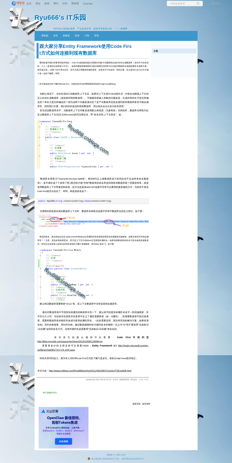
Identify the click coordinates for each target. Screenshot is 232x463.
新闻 (46, 3)
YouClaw (88, 3)
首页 (55, 35)
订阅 (86, 35)
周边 (37, 3)
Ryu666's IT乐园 (60, 17)
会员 (28, 3)
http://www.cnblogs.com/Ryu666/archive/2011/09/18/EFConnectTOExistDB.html (90, 370)
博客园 (44, 35)
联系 (77, 35)
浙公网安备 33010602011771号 (103, 459)
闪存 (64, 3)
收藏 (141, 379)
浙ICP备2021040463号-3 (133, 459)
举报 (146, 379)
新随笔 (66, 35)
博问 (55, 3)
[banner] (13, 3)
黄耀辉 (115, 379)
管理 (96, 35)
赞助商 (75, 3)
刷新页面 (137, 404)
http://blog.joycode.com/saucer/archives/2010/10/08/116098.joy (70, 341)
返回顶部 (146, 404)
